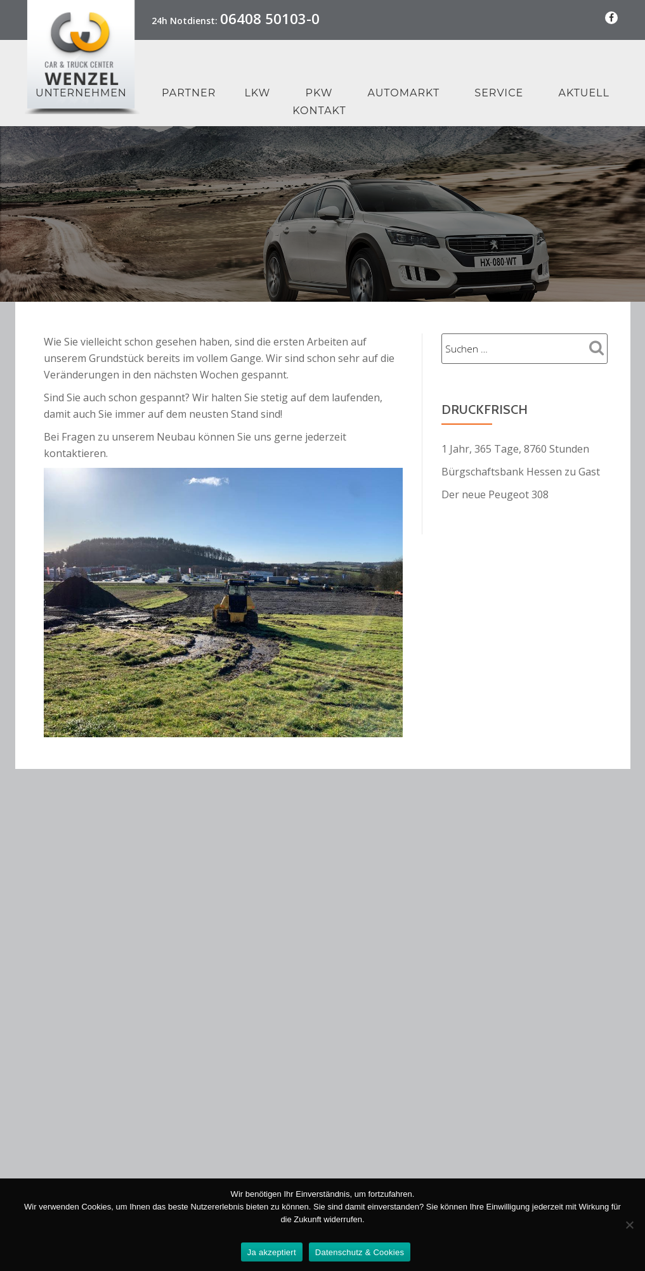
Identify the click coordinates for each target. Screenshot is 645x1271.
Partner (189, 93)
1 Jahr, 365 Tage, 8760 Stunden (515, 449)
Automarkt (404, 93)
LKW (257, 93)
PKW (319, 93)
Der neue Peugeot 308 (495, 494)
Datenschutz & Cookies (359, 1252)
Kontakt (319, 111)
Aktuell (583, 93)
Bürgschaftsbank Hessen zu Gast (520, 472)
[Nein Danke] (629, 1224)
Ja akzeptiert (271, 1252)
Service (498, 93)
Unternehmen (81, 93)
